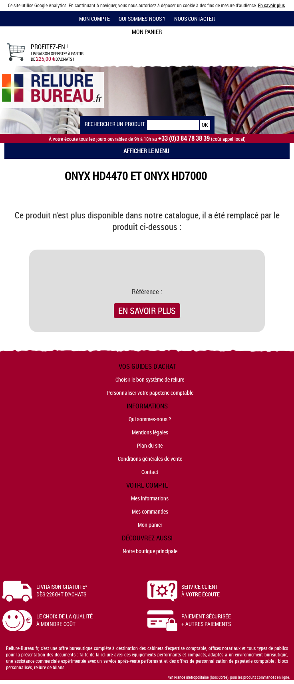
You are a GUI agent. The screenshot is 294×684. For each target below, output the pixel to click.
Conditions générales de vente (150, 458)
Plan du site (150, 445)
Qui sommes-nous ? (142, 18)
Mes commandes (150, 511)
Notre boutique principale (150, 551)
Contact (149, 472)
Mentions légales (150, 432)
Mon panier (150, 524)
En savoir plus (271, 5)
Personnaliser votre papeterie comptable (150, 392)
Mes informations (150, 498)
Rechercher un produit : (115, 125)
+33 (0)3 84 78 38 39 (184, 138)
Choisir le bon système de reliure (149, 379)
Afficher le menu (146, 151)
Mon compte (94, 18)
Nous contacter (194, 18)
